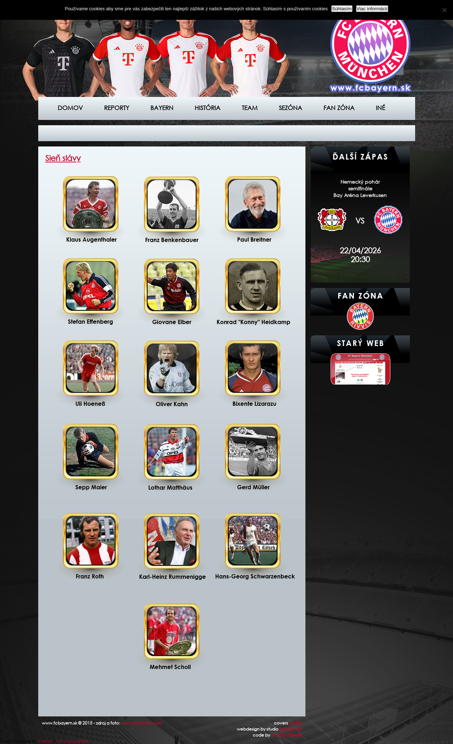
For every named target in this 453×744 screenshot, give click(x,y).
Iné (380, 107)
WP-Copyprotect (72, 741)
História (207, 107)
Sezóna (290, 107)
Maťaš (295, 723)
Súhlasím (342, 8)
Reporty (116, 107)
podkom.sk (291, 729)
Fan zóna (339, 107)
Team (250, 107)
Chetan (45, 741)
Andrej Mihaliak (286, 735)
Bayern (161, 107)
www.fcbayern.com (141, 723)
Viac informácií (372, 8)
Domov (70, 107)
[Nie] (444, 9)
